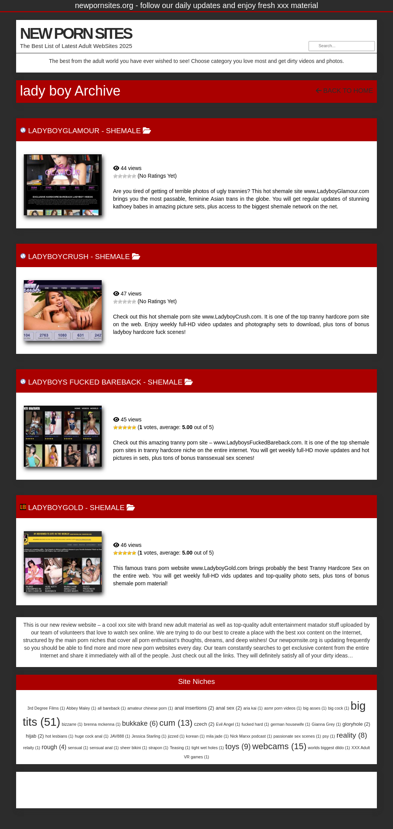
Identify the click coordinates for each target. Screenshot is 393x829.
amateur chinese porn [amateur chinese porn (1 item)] (150, 708)
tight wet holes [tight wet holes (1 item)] (208, 747)
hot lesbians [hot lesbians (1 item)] (59, 736)
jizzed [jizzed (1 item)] (176, 736)
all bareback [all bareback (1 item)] (111, 708)
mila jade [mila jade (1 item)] (217, 736)
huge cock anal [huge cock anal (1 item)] (92, 736)
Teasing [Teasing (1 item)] (180, 747)
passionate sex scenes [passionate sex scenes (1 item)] (297, 736)
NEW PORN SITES (76, 33)
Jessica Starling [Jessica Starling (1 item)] (149, 736)
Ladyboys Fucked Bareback (84, 382)
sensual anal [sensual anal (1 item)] (104, 747)
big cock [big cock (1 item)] (338, 708)
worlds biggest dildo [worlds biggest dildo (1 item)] (329, 747)
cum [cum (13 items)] (175, 723)
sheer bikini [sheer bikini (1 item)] (133, 747)
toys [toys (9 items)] (238, 746)
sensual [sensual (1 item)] (78, 747)
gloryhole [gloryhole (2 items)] (356, 724)
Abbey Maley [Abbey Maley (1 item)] (81, 708)
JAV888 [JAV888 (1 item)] (120, 736)
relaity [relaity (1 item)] (31, 747)
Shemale (123, 131)
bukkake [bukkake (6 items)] (140, 723)
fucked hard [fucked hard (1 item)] (255, 724)
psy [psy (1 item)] (328, 736)
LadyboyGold (55, 508)
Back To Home (344, 90)
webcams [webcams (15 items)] (279, 746)
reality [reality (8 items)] (352, 735)
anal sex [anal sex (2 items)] (229, 708)
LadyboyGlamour (63, 131)
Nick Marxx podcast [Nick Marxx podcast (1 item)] (251, 736)
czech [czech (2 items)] (204, 724)
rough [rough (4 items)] (54, 747)
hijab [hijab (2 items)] (35, 736)
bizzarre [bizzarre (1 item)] (72, 724)
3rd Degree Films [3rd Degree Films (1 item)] (46, 708)
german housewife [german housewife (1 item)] (290, 724)
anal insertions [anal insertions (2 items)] (194, 708)
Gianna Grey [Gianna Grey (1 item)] (326, 724)
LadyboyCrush (58, 257)
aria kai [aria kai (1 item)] (253, 708)
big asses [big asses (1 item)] (315, 708)
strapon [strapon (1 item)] (158, 747)
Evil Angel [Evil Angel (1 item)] (228, 724)
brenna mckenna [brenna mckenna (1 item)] (102, 724)
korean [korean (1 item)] (195, 736)
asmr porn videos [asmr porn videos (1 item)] (283, 708)
